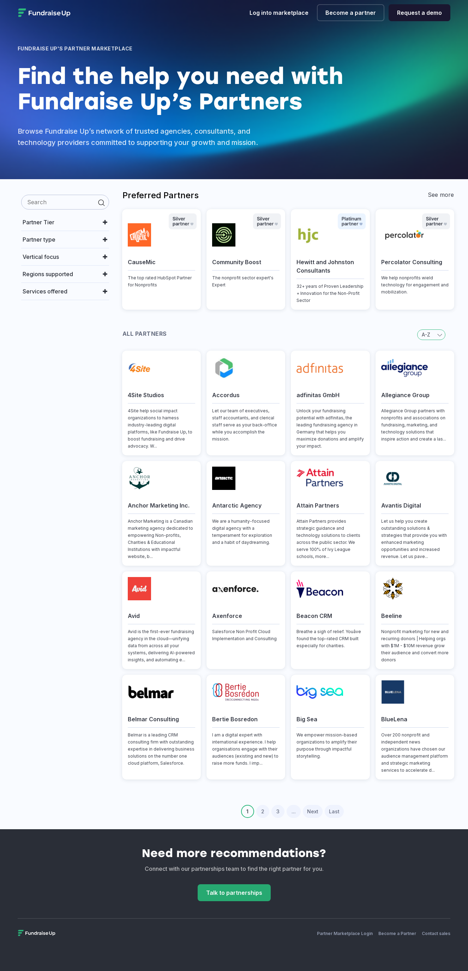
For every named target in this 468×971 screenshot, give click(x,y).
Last (334, 811)
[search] (65, 202)
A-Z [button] (432, 335)
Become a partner (350, 12)
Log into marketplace (279, 12)
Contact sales (436, 933)
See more (441, 194)
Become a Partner (397, 933)
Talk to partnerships (234, 892)
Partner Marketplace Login (345, 933)
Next (312, 811)
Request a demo (419, 12)
